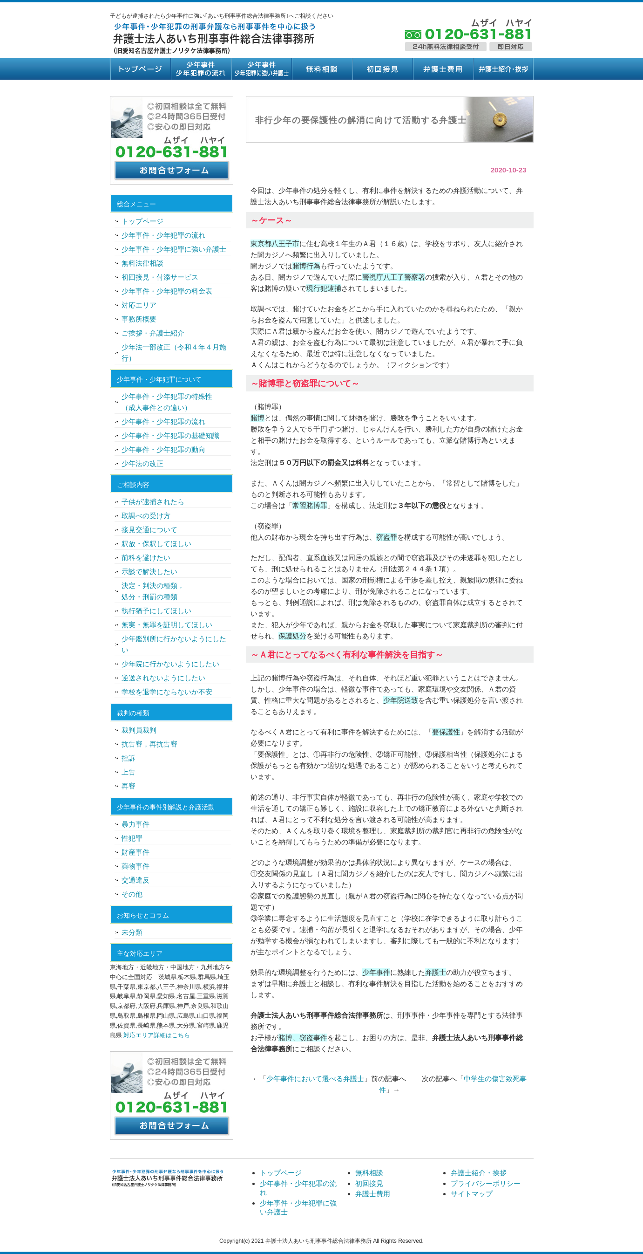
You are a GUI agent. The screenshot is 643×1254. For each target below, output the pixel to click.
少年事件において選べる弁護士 (315, 1079)
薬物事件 (135, 866)
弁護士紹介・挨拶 (503, 69)
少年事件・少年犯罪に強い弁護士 (261, 69)
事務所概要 (139, 319)
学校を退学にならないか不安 (167, 692)
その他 (132, 894)
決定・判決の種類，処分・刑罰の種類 (153, 591)
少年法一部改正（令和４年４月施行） (174, 352)
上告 (128, 772)
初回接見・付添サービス (160, 277)
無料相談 (321, 69)
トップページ (140, 69)
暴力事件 (135, 824)
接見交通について (149, 530)
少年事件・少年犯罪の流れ (200, 69)
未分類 (132, 932)
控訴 (128, 758)
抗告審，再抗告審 (149, 744)
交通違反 (135, 880)
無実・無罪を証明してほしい (167, 625)
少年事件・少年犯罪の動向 (163, 449)
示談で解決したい (149, 572)
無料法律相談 (142, 263)
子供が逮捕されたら (153, 502)
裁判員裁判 (139, 730)
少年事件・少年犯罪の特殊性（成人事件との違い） (167, 401)
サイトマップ (472, 1194)
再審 (128, 786)
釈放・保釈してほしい (156, 544)
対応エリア (139, 305)
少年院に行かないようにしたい (170, 664)
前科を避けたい (146, 558)
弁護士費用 (443, 69)
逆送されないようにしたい (163, 678)
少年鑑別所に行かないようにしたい (174, 644)
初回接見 (382, 69)
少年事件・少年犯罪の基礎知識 (170, 435)
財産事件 (135, 852)
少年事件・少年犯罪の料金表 (167, 291)
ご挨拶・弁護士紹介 (153, 333)
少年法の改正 (142, 463)
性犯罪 (132, 838)
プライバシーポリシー (486, 1183)
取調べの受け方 (146, 516)
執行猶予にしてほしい (156, 611)
